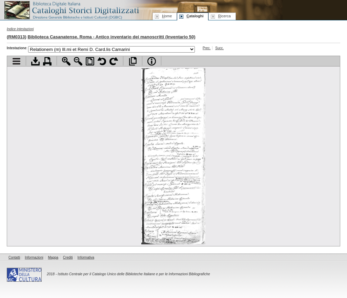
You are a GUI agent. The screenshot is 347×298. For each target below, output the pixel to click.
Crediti (68, 257)
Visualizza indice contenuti (16, 61)
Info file (151, 61)
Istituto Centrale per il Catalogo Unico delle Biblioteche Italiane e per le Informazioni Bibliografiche (134, 274)
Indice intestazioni (20, 29)
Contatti (14, 257)
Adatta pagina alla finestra (90, 61)
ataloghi (194, 16)
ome (167, 16)
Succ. (219, 48)
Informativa (86, 257)
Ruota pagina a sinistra (102, 61)
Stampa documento (47, 61)
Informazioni (34, 257)
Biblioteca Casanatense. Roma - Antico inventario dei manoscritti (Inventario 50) (111, 36)
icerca (224, 16)
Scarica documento (35, 61)
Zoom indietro (78, 61)
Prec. (206, 48)
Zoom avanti (66, 61)
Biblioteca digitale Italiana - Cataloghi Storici (71, 9)
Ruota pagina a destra (113, 61)
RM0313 (16, 36)
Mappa (53, 257)
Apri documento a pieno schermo (132, 61)
